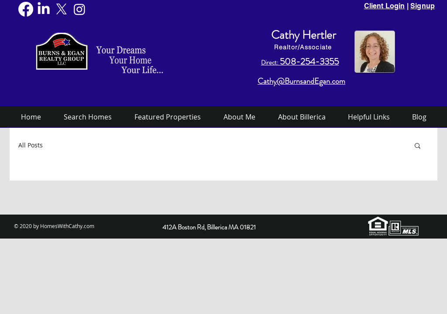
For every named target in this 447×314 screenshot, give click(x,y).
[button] (417, 146)
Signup (422, 6)
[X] (61, 9)
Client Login (384, 6)
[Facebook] (25, 9)
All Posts (30, 145)
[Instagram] (79, 9)
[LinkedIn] (43, 9)
